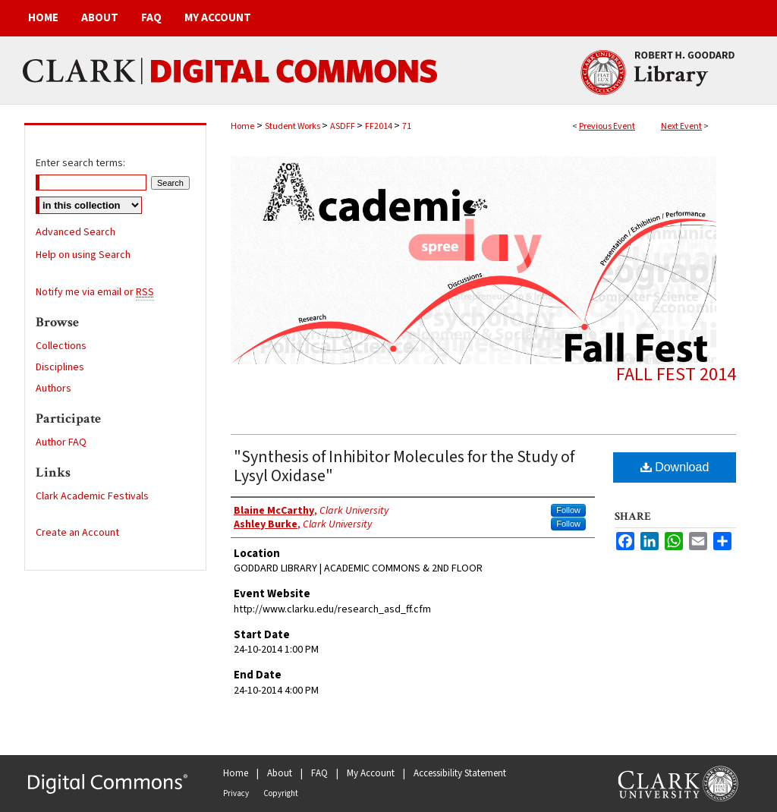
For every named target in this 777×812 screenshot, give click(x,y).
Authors (53, 388)
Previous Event (607, 126)
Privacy (236, 793)
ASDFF (343, 126)
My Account (371, 773)
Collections (61, 346)
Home (242, 126)
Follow (568, 510)
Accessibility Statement (460, 773)
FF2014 (379, 126)
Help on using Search (83, 255)
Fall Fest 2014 (676, 374)
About (279, 773)
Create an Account (77, 532)
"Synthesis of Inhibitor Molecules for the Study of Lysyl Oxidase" (404, 466)
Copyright (280, 793)
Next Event (681, 126)
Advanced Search (75, 232)
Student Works (293, 126)
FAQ (319, 773)
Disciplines (60, 367)
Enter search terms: (80, 163)
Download (674, 467)
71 (406, 126)
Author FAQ (61, 442)
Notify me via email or (95, 292)
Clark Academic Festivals (92, 496)
